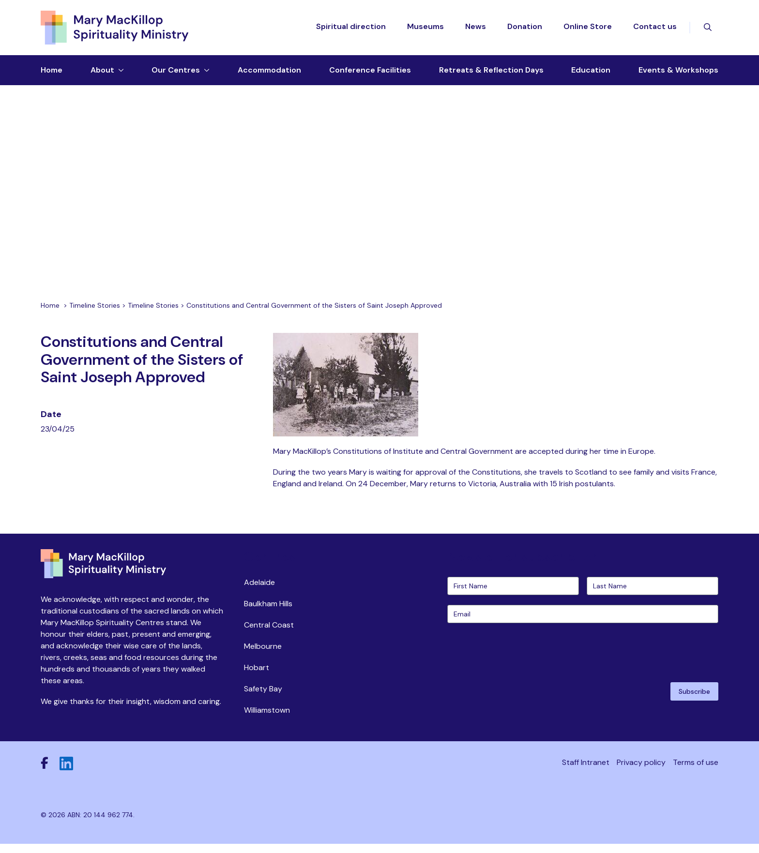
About (102, 71)
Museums (425, 27)
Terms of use (695, 771)
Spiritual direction (351, 27)
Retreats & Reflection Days (491, 71)
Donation (524, 27)
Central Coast (269, 634)
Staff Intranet (585, 771)
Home (51, 71)
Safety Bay (263, 698)
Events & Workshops (678, 71)
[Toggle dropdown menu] (119, 71)
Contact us (655, 27)
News (475, 27)
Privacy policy (641, 771)
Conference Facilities (370, 71)
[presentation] (520, 661)
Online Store (587, 27)
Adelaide (259, 591)
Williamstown (267, 719)
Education (590, 71)
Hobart (256, 677)
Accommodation (269, 71)
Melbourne (263, 655)
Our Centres (176, 71)
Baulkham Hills (268, 613)
